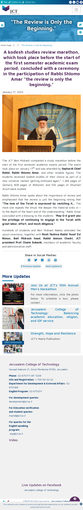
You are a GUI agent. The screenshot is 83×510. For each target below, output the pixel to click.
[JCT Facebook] (81, 2)
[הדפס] (55, 260)
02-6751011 (36, 391)
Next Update (54, 266)
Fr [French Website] (70, 2)
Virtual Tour (28, 2)
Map (4, 2)
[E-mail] (29, 260)
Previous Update (31, 266)
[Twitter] (35, 260)
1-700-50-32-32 (44, 379)
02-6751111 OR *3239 (29, 375)
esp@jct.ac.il (16, 433)
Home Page (6, 45)
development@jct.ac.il (20, 401)
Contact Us (14, 2)
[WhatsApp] (48, 260)
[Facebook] (42, 260)
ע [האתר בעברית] (74, 2)
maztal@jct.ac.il (17, 415)
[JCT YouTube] (77, 2)
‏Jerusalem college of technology (41, 490)
